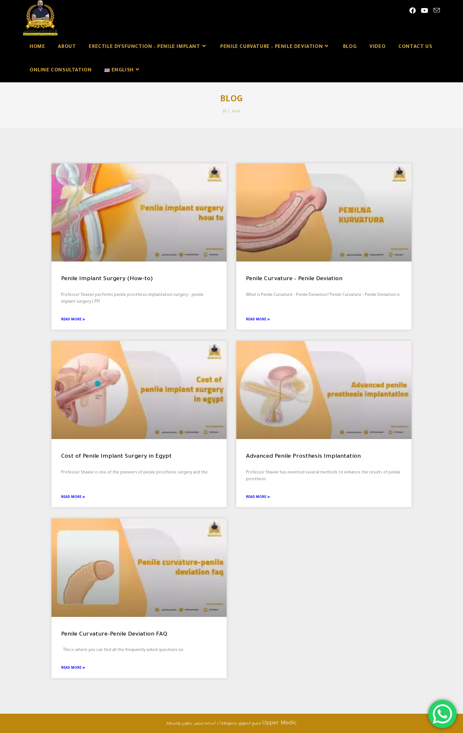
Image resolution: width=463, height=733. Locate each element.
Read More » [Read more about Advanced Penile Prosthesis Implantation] (258, 497)
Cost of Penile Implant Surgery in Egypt (116, 457)
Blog (236, 112)
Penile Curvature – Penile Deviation (294, 279)
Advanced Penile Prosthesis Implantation (303, 457)
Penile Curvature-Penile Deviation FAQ (114, 634)
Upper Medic (279, 723)
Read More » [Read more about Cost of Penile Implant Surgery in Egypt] (73, 497)
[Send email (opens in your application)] (436, 11)
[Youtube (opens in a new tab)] (424, 11)
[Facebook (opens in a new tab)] (412, 11)
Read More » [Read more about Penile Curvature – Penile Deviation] (258, 320)
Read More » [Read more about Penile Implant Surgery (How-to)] (73, 320)
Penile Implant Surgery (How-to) (107, 279)
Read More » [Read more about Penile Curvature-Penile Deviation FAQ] (73, 668)
